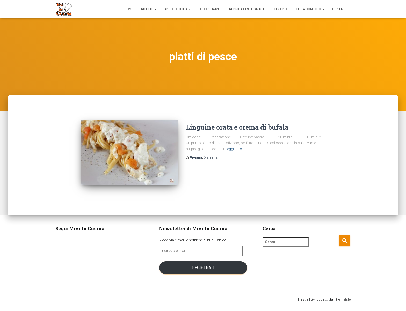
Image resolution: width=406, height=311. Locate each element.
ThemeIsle (342, 299)
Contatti (339, 9)
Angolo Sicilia (177, 9)
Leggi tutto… (234, 149)
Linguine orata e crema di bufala (237, 127)
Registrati (203, 267)
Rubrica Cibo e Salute (247, 9)
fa (211, 157)
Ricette (149, 9)
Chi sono (280, 9)
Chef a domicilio (309, 9)
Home (129, 9)
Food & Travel (210, 9)
